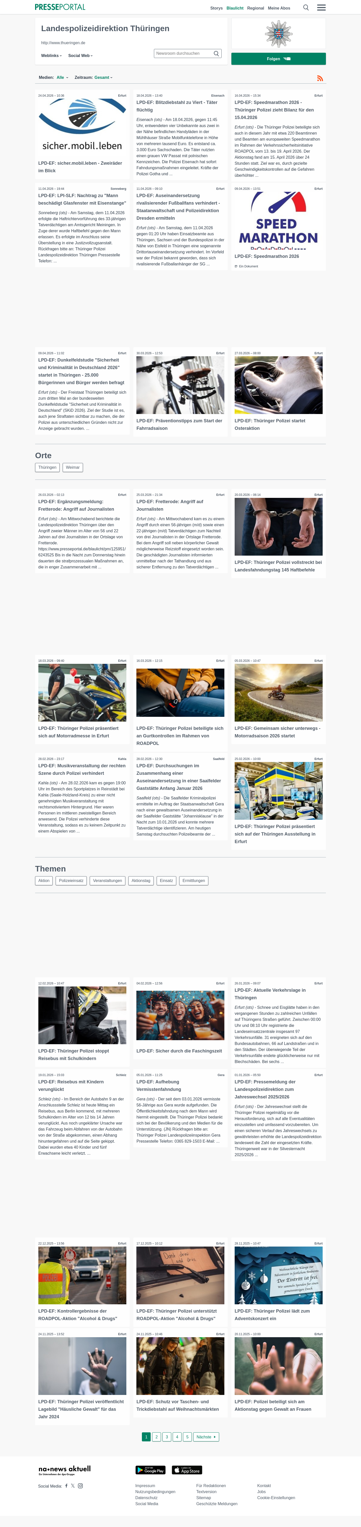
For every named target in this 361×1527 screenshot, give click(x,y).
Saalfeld (218, 771)
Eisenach (217, 95)
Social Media (146, 1515)
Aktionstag (141, 892)
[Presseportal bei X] (71, 1497)
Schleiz (120, 1087)
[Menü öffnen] (321, 7)
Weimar (73, 473)
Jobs (261, 1503)
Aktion (43, 892)
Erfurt (122, 95)
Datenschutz (146, 1509)
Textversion (206, 1503)
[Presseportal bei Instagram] (79, 1496)
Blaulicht (235, 8)
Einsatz (166, 892)
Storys (216, 8)
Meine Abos (279, 8)
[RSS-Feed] (320, 78)
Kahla (122, 771)
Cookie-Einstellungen (276, 1509)
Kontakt (264, 1497)
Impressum (145, 1497)
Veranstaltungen (107, 892)
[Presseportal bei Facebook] (65, 1497)
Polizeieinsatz (71, 892)
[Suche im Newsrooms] (188, 53)
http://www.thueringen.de (63, 43)
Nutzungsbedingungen (155, 1503)
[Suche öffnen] (306, 7)
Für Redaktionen (211, 1497)
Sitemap (203, 1509)
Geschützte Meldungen (217, 1515)
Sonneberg (118, 189)
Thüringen (47, 473)
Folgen (278, 59)
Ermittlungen (194, 892)
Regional (255, 8)
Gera (220, 1087)
